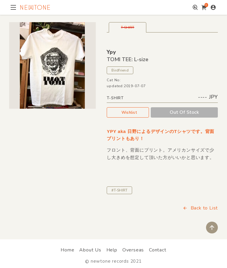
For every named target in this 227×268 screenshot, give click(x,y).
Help (111, 250)
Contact (157, 250)
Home (67, 250)
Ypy (111, 52)
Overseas (133, 250)
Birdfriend (119, 70)
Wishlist (128, 112)
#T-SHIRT (119, 190)
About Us (90, 250)
